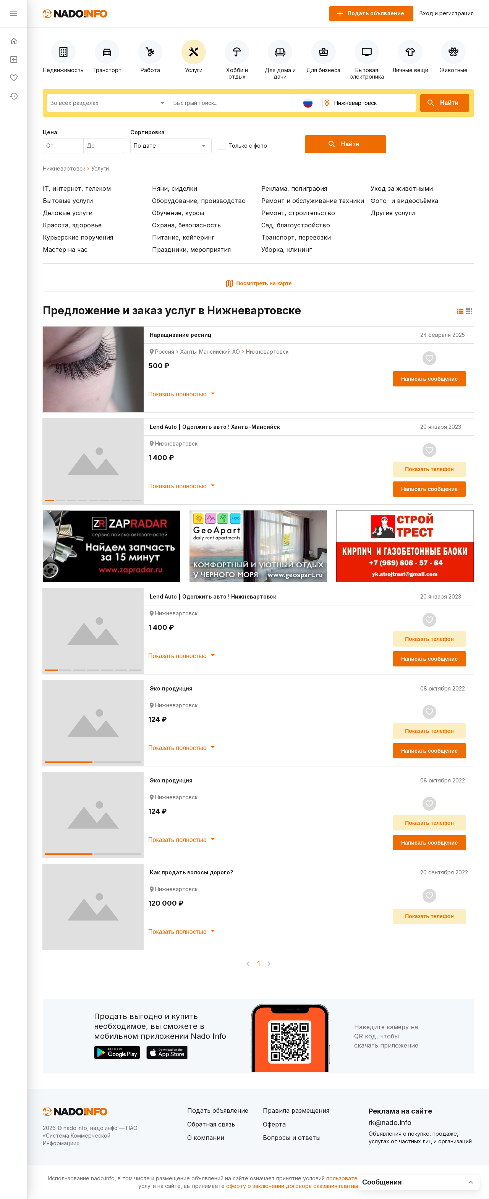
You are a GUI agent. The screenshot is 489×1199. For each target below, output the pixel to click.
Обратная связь (211, 1124)
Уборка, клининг (286, 249)
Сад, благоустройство (295, 225)
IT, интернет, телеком (77, 188)
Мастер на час (65, 249)
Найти (442, 103)
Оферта (274, 1124)
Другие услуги (393, 213)
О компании (205, 1137)
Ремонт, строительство (298, 213)
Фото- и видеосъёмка (404, 200)
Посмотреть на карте (258, 283)
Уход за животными (402, 188)
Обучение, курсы (178, 213)
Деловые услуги (67, 213)
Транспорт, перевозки (296, 237)
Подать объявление (217, 1110)
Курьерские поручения (78, 237)
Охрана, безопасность (186, 225)
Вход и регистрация (446, 13)
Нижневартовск (64, 169)
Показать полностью (182, 393)
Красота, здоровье (72, 225)
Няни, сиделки (174, 188)
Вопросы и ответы (292, 1137)
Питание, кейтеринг (183, 237)
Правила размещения (296, 1110)
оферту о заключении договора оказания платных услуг (301, 1186)
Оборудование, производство (199, 200)
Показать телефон (429, 469)
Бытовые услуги (68, 200)
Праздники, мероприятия (191, 249)
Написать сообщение (429, 379)
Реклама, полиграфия (294, 188)
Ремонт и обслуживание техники (312, 200)
